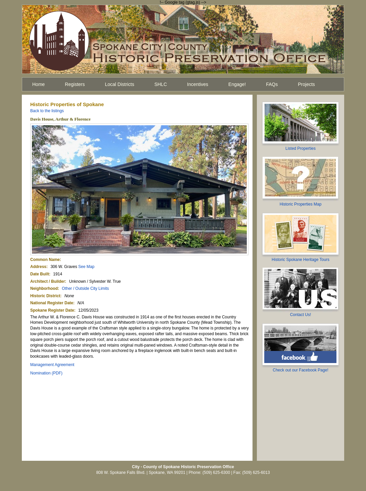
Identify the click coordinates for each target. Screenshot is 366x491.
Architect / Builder (47, 281)
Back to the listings (47, 110)
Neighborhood (44, 288)
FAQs (272, 84)
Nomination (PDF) (46, 373)
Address (38, 266)
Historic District (45, 296)
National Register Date (51, 303)
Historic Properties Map (301, 204)
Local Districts (119, 84)
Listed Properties (300, 148)
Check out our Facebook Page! (300, 370)
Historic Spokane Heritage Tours (300, 259)
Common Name (45, 259)
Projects (306, 84)
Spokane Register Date (52, 310)
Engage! (237, 84)
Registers (75, 84)
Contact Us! (300, 314)
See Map (86, 266)
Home (38, 84)
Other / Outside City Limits (85, 288)
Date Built (39, 274)
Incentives (197, 84)
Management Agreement (52, 364)
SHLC (160, 84)
